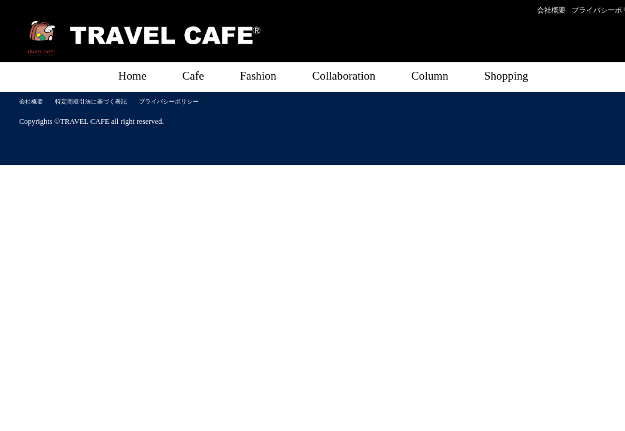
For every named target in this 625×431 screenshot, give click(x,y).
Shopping (506, 75)
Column (429, 75)
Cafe (193, 75)
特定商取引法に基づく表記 (91, 101)
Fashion (258, 75)
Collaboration (343, 75)
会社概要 (551, 10)
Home (133, 75)
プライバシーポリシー (169, 101)
